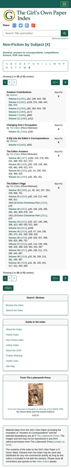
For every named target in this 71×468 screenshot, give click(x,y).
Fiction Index (12, 334)
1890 (23, 118)
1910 (23, 196)
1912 (23, 222)
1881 (22, 99)
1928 (23, 164)
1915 (23, 237)
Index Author (42, 461)
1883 (22, 108)
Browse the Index (14, 305)
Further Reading (14, 355)
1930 (23, 131)
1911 (23, 209)
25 (55, 82)
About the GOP (13, 350)
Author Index (12, 345)
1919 (23, 263)
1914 (23, 231)
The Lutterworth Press (48, 436)
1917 (23, 250)
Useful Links (12, 361)
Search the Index (14, 310)
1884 (22, 112)
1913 (23, 228)
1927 (23, 158)
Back (8, 288)
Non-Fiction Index (15, 340)
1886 (22, 115)
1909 (23, 190)
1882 (22, 102)
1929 (23, 170)
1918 (23, 256)
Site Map (10, 366)
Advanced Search (60, 38)
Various (13, 95)
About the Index (14, 329)
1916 (23, 244)
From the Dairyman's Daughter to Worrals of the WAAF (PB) (35, 409)
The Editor (15, 128)
